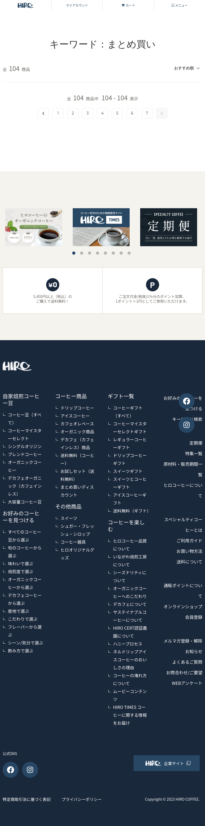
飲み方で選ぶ (20, 650)
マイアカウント (77, 5)
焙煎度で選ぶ (20, 570)
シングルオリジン (25, 445)
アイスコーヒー (75, 415)
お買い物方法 (188, 550)
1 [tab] (73, 252)
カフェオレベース (77, 423)
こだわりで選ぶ (22, 618)
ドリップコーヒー (77, 407)
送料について (188, 560)
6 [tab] (113, 252)
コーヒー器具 (73, 541)
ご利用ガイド (188, 539)
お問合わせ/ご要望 (182, 682)
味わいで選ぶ (20, 562)
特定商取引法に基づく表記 (28, 798)
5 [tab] (105, 252)
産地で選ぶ (18, 610)
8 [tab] (129, 252)
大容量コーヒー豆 (25, 501)
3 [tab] (89, 252)
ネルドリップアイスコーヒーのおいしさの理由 (130, 659)
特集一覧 (192, 452)
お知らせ (192, 661)
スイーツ (69, 517)
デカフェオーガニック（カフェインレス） (25, 485)
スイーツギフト (128, 470)
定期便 (195, 442)
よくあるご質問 (185, 671)
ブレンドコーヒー (25, 453)
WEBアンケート (185, 692)
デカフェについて (130, 603)
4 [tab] (97, 252)
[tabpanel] (101, 226)
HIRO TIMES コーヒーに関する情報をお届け (130, 714)
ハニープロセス (127, 643)
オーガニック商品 (77, 431)
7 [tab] (121, 252)
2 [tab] (81, 252)
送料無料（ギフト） (132, 510)
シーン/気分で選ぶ (25, 642)
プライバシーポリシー (92, 798)
